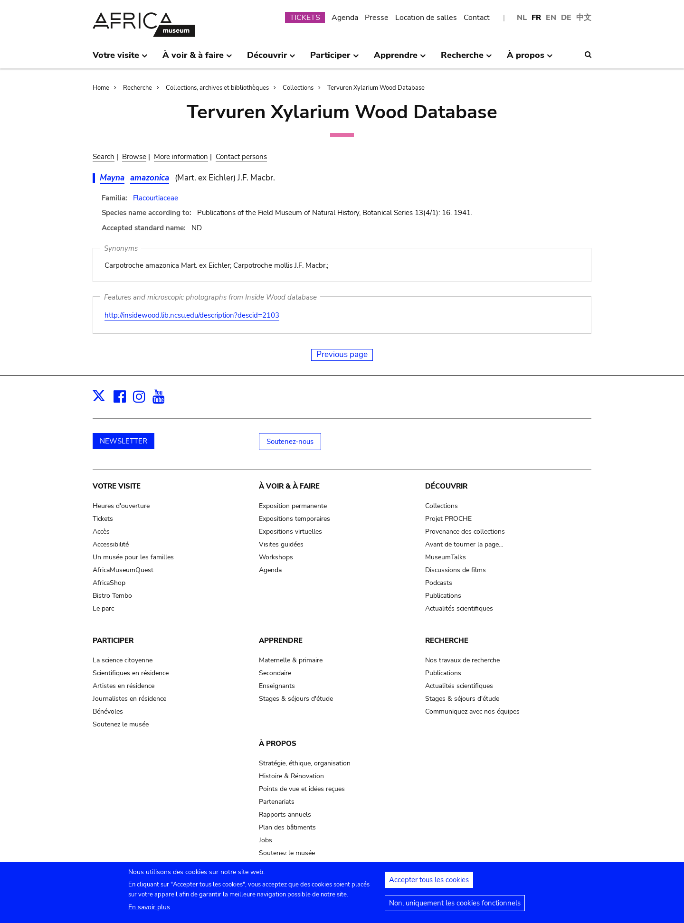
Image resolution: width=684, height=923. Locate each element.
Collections (298, 88)
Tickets (103, 518)
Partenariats (276, 801)
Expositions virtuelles (290, 531)
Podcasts (438, 582)
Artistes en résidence (123, 685)
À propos (277, 743)
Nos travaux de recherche (462, 660)
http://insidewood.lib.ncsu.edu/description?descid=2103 (191, 315)
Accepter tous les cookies (429, 883)
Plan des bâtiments (287, 827)
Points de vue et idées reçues (302, 788)
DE (566, 17)
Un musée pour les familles (133, 557)
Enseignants (277, 685)
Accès (101, 531)
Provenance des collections (465, 531)
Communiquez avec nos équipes (472, 711)
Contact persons (241, 156)
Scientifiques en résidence (131, 673)
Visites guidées (281, 544)
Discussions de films (455, 570)
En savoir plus (149, 910)
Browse (134, 156)
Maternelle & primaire (291, 660)
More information (181, 156)
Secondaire (275, 673)
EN (551, 17)
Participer (113, 640)
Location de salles (426, 17)
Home (101, 88)
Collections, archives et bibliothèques (217, 88)
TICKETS (305, 17)
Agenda (345, 17)
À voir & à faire (289, 486)
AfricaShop (109, 582)
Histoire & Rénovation (291, 776)
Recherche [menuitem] (466, 58)
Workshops (276, 557)
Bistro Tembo (112, 595)
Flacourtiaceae (155, 198)
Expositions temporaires (294, 518)
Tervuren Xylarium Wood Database (376, 88)
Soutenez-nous (290, 441)
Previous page (342, 354)
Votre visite (117, 486)
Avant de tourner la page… (464, 544)
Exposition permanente (293, 505)
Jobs (265, 840)
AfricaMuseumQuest (123, 570)
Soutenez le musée (121, 724)
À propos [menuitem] (530, 58)
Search (103, 156)
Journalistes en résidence (129, 698)
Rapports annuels (285, 814)
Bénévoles (108, 711)
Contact (477, 17)
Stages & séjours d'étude (296, 698)
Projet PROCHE (448, 518)
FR (536, 17)
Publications (443, 595)
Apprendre (281, 640)
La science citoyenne (122, 660)
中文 (583, 17)
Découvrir (446, 486)
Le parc (103, 608)
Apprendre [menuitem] (400, 58)
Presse (377, 17)
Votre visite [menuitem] (120, 58)
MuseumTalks (445, 557)
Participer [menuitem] (334, 58)
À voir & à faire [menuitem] (197, 58)
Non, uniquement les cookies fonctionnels (455, 906)
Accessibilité (111, 544)
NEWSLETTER (123, 441)
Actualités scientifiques (459, 608)
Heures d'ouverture (121, 505)
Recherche (137, 88)
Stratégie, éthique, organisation (305, 763)
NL (522, 17)
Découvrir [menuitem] (271, 58)
